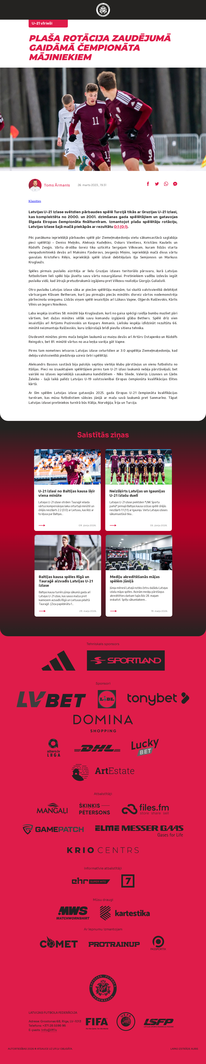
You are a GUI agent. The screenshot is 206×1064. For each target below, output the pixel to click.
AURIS (194, 1048)
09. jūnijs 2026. (67, 525)
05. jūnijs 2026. (139, 525)
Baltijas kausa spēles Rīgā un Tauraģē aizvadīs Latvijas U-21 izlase (66, 581)
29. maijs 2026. (68, 611)
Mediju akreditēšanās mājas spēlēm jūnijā (135, 578)
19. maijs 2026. (139, 611)
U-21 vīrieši (42, 23)
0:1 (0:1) (121, 227)
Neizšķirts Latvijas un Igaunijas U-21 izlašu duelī (137, 493)
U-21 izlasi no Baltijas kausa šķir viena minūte (66, 493)
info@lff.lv (49, 1030)
